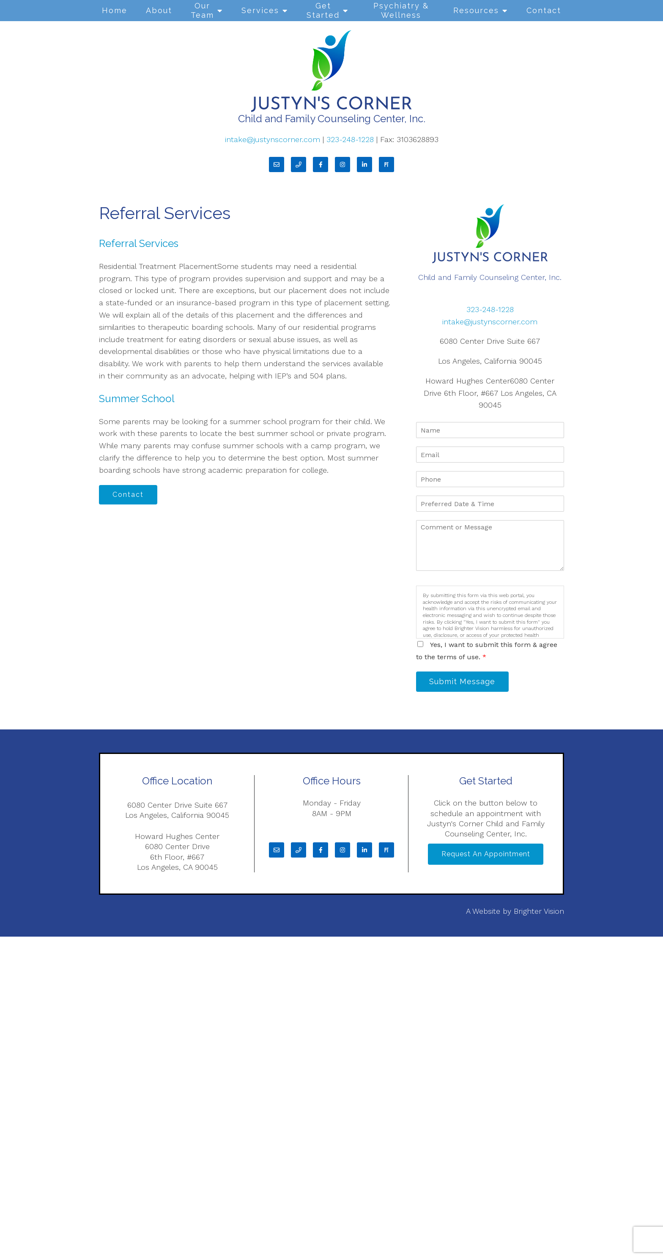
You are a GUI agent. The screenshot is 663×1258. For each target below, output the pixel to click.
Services (260, 10)
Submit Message (465, 682)
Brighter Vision (539, 912)
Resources (476, 10)
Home (114, 10)
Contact (543, 10)
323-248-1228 (351, 139)
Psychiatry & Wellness (401, 10)
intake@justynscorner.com (272, 139)
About (159, 10)
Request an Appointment (485, 856)
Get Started (323, 10)
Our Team (202, 10)
